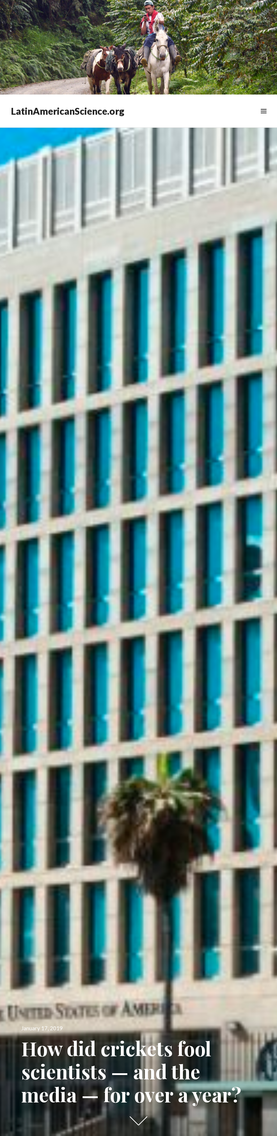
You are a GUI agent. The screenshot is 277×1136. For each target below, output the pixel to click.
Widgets (263, 119)
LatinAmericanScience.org (67, 111)
